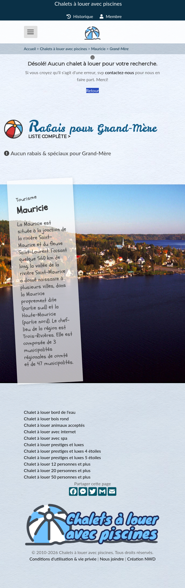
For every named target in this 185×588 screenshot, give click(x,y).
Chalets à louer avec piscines (88, 3)
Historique (80, 16)
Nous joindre (112, 558)
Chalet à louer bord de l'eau (50, 412)
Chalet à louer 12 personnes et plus (57, 463)
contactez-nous (119, 72)
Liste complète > (49, 136)
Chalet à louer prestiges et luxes (54, 444)
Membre (111, 16)
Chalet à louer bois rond (46, 418)
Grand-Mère (119, 48)
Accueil (30, 48)
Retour (92, 90)
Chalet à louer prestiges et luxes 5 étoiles (62, 457)
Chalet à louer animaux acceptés (54, 425)
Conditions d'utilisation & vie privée (62, 558)
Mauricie (98, 48)
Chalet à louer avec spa (45, 438)
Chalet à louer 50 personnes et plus (57, 476)
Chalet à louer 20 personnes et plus (57, 470)
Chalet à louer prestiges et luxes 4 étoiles (62, 450)
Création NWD (141, 558)
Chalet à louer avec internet (50, 431)
